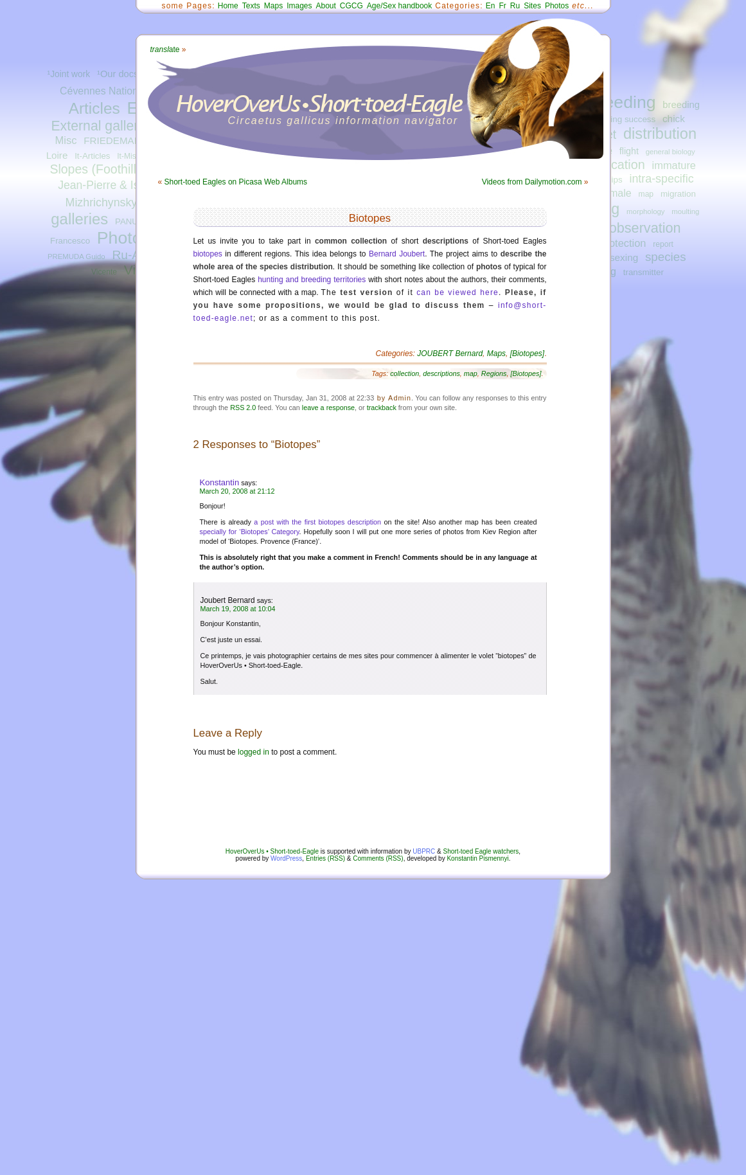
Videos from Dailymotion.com (532, 181)
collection (404, 373)
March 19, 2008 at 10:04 (238, 609)
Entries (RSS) (325, 858)
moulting (685, 211)
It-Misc (128, 156)
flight (629, 151)
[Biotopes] (527, 353)
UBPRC (424, 851)
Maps (273, 5)
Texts (251, 5)
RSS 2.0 (243, 407)
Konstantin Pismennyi (477, 858)
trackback (381, 407)
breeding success (622, 119)
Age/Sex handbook (399, 5)
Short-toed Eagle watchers (481, 851)
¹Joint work (69, 74)
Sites (532, 5)
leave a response (328, 407)
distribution (660, 133)
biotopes (207, 253)
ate (165, 49)
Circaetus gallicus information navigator (343, 120)
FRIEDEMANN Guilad (131, 140)
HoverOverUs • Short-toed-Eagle (272, 851)
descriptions (441, 373)
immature (674, 165)
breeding (622, 102)
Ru (515, 5)
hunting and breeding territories (312, 279)
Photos (123, 237)
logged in (253, 752)
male (620, 193)
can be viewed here (457, 292)
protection (622, 243)
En (490, 5)
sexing (624, 257)
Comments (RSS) (378, 858)
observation (645, 228)
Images (299, 5)
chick (673, 118)
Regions (494, 373)
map (646, 194)
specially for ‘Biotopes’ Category (249, 531)
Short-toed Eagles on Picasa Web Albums (236, 181)
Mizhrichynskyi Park (116, 202)
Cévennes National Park (115, 90)
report (663, 244)
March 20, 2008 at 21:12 (237, 491)
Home (228, 5)
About (325, 5)
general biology (670, 152)
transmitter (643, 272)
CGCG (351, 5)
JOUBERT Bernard (450, 353)
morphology (645, 211)
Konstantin (220, 482)
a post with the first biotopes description (317, 522)
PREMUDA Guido (76, 256)
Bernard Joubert (397, 253)
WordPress (286, 858)
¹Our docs (117, 74)
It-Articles (92, 156)
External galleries (103, 126)
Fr (502, 5)
